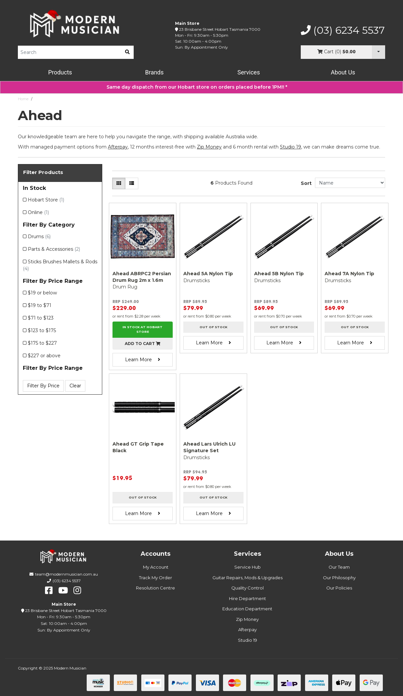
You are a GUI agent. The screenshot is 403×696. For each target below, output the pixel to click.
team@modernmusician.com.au (66, 574)
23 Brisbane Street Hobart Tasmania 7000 (219, 29)
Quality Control (247, 587)
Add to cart (142, 343)
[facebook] (49, 590)
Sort (306, 183)
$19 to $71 (39, 305)
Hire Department (247, 598)
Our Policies (339, 587)
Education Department (247, 608)
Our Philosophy (339, 577)
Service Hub (247, 567)
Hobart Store (46, 200)
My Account (155, 567)
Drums (39, 236)
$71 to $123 (41, 318)
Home (23, 99)
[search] (127, 52)
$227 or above (44, 356)
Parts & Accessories (54, 249)
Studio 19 (290, 147)
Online (38, 212)
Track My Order (155, 577)
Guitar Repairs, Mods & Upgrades (247, 577)
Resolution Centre (155, 587)
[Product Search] (69, 52)
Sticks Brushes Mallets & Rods (60, 265)
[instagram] (77, 590)
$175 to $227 (42, 343)
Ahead (41, 99)
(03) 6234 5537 (343, 30)
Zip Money (247, 619)
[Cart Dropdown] (378, 52)
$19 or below (42, 293)
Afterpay (247, 629)
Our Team (339, 567)
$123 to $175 (42, 330)
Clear (75, 386)
